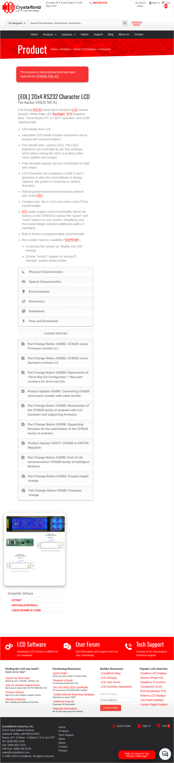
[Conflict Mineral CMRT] (73, 694)
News (62, 738)
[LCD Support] (23, 685)
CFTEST (17, 600)
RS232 (37, 109)
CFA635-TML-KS (47, 76)
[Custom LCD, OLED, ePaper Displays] (154, 704)
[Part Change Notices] (15, 692)
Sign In (156, 2)
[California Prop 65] (63, 701)
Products (50, 34)
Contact (138, 34)
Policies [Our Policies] (63, 750)
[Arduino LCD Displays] (153, 695)
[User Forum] (110, 682)
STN (69, 114)
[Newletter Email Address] (117, 700)
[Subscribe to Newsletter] (110, 708)
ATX (24, 211)
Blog (110, 34)
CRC (39, 195)
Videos (85, 34)
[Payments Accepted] (65, 708)
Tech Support (150, 644)
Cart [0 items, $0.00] (168, 2)
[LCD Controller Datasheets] (116, 686)
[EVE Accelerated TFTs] (153, 691)
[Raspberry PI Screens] (153, 682)
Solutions (68, 34)
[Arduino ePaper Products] (151, 677)
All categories (17, 23)
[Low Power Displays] (152, 700)
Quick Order (124, 725)
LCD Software (31, 644)
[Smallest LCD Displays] (153, 673)
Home (34, 34)
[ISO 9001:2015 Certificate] (70, 687)
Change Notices (55, 333)
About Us (123, 34)
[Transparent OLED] (151, 686)
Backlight (59, 114)
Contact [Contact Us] (63, 746)
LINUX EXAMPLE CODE (26, 610)
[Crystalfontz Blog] (110, 673)
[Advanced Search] (18, 678)
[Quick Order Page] (60, 673)
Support (98, 34)
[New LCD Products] (16, 699)
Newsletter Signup (108, 694)
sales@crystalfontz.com (15, 752)
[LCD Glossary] (109, 677)
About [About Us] (62, 742)
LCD (74, 109)
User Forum (88, 644)
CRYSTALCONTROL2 (25, 605)
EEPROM (71, 240)
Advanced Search (136, 23)
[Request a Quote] (63, 680)
